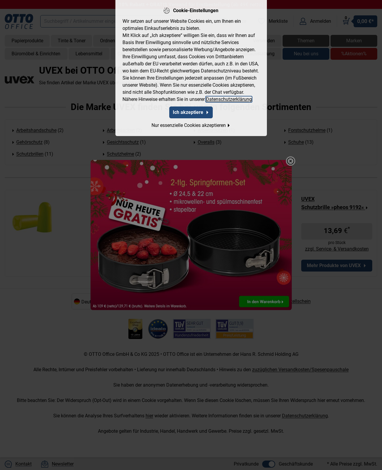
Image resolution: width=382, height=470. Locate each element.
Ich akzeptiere (191, 112)
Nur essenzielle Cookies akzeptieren (191, 125)
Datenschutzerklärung (229, 99)
